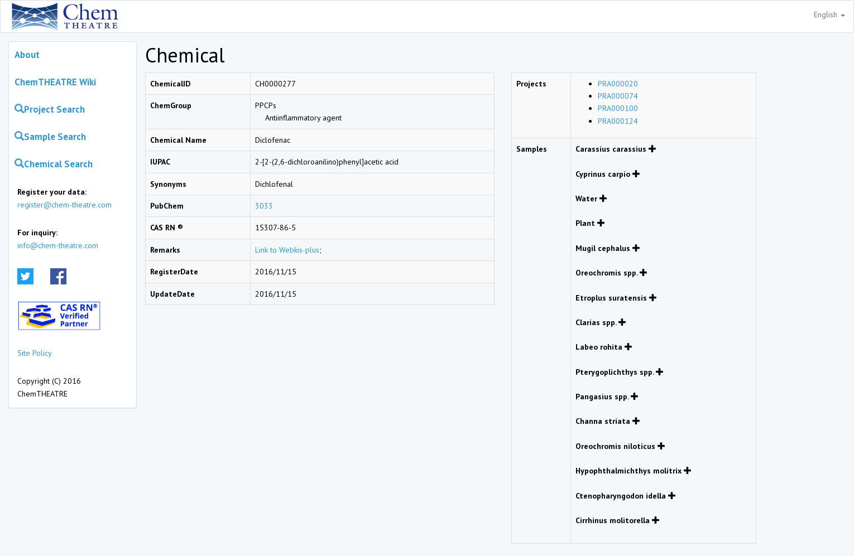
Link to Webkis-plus (287, 250)
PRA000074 (618, 96)
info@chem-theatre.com (57, 245)
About (27, 55)
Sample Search (50, 136)
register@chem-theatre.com (64, 205)
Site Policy (34, 353)
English (829, 14)
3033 (264, 206)
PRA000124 (618, 121)
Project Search (50, 109)
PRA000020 (618, 84)
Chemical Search (54, 164)
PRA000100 (618, 108)
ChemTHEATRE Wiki (55, 82)
